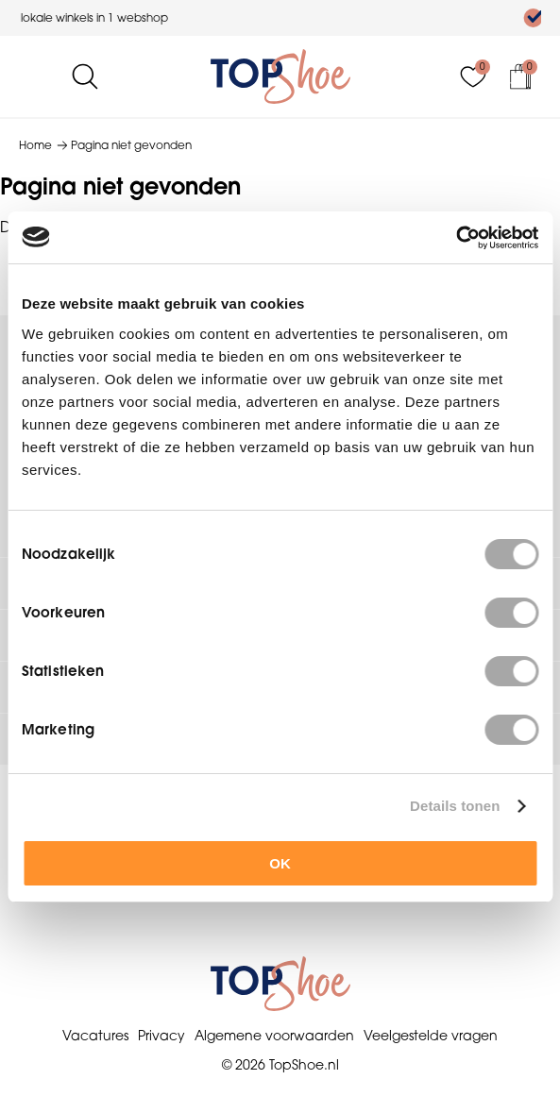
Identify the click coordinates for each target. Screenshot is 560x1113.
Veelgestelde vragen (431, 1035)
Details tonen (455, 806)
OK (280, 863)
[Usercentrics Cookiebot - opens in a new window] (455, 238)
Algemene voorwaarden (274, 1035)
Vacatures (95, 1035)
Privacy (161, 1035)
